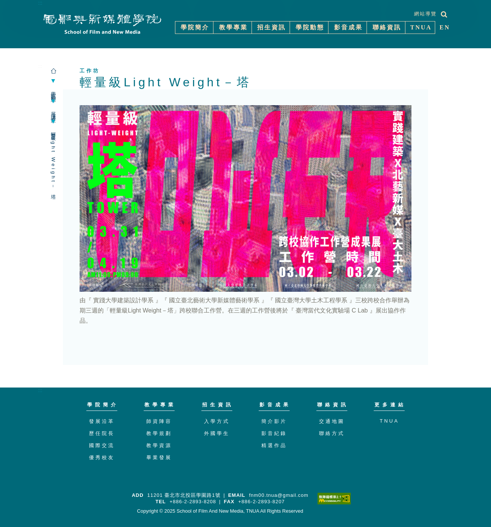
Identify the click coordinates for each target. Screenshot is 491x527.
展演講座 (53, 111)
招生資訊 (218, 405)
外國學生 (217, 433)
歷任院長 (102, 433)
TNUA (389, 421)
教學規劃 (159, 433)
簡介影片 (274, 421)
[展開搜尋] (444, 14)
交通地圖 (332, 421)
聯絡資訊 (333, 405)
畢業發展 (159, 457)
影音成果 (275, 405)
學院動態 (53, 91)
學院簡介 (103, 405)
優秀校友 (102, 457)
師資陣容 (159, 421)
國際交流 (102, 445)
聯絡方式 (332, 433)
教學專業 (160, 405)
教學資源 (159, 445)
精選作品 (274, 445)
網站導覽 (425, 14)
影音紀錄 (274, 433)
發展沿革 (102, 421)
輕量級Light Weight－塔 (53, 160)
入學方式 (217, 421)
